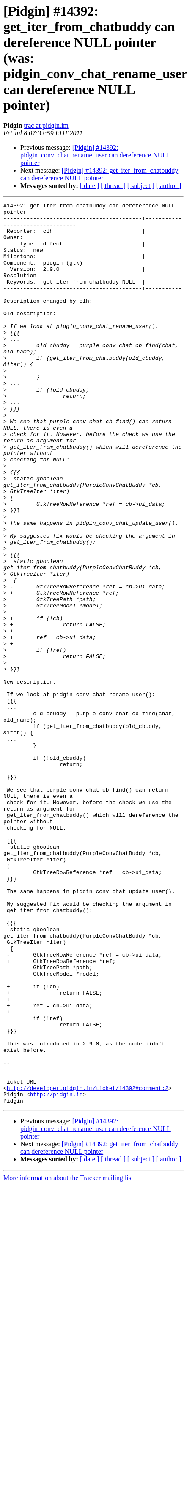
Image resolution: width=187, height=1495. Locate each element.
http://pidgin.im (56, 1273)
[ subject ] (140, 185)
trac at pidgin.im (46, 125)
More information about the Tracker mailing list (68, 1358)
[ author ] (169, 185)
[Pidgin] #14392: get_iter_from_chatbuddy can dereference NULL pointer (99, 174)
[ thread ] (113, 185)
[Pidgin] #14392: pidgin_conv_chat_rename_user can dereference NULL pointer (95, 155)
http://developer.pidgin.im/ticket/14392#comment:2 (87, 1265)
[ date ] (89, 185)
